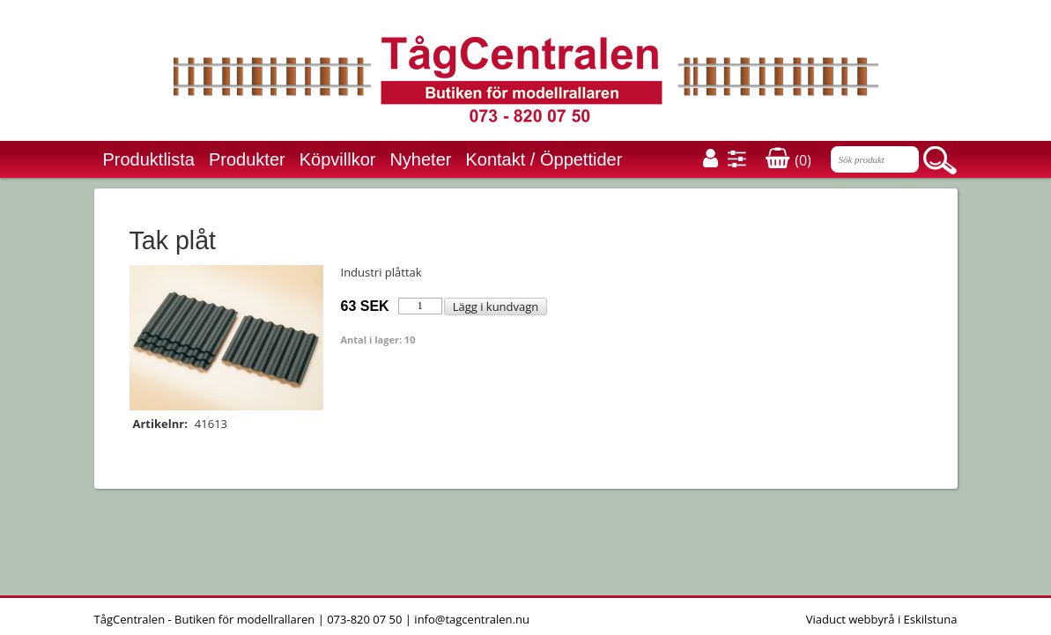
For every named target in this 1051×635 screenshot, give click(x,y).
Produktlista (149, 159)
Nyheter (420, 159)
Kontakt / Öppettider (543, 159)
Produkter (247, 159)
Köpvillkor (338, 159)
